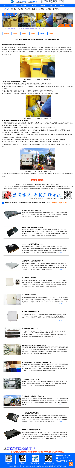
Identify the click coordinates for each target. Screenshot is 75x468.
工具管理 (20, 9)
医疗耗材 (15, 33)
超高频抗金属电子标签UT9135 (30, 328)
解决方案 (42, 5)
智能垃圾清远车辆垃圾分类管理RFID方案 (33, 396)
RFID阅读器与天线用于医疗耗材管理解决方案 (34, 345)
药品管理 (24, 33)
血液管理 (51, 33)
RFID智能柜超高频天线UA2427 (30, 311)
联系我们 (61, 5)
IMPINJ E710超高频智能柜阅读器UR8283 (33, 227)
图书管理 (41, 9)
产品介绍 (33, 5)
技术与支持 (53, 5)
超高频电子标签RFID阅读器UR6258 (31, 210)
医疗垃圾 (42, 33)
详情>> (60, 218)
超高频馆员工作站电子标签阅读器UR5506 (33, 261)
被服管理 (33, 33)
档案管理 (13, 9)
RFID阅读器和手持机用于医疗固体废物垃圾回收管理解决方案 (30, 29)
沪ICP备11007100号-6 (61, 466)
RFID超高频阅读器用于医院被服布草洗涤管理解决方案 (36, 362)
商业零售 (27, 9)
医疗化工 (6, 9)
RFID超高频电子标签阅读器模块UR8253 (32, 413)
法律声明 (11, 466)
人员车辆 (48, 9)
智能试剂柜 (6, 33)
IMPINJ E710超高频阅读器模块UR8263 (32, 244)
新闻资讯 (23, 5)
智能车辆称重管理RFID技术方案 (30, 379)
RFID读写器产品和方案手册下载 (28, 466)
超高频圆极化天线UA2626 (29, 277)
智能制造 (34, 9)
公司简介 (14, 5)
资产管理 (56, 9)
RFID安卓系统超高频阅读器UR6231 (31, 430)
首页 (3, 5)
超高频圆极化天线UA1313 (29, 294)
